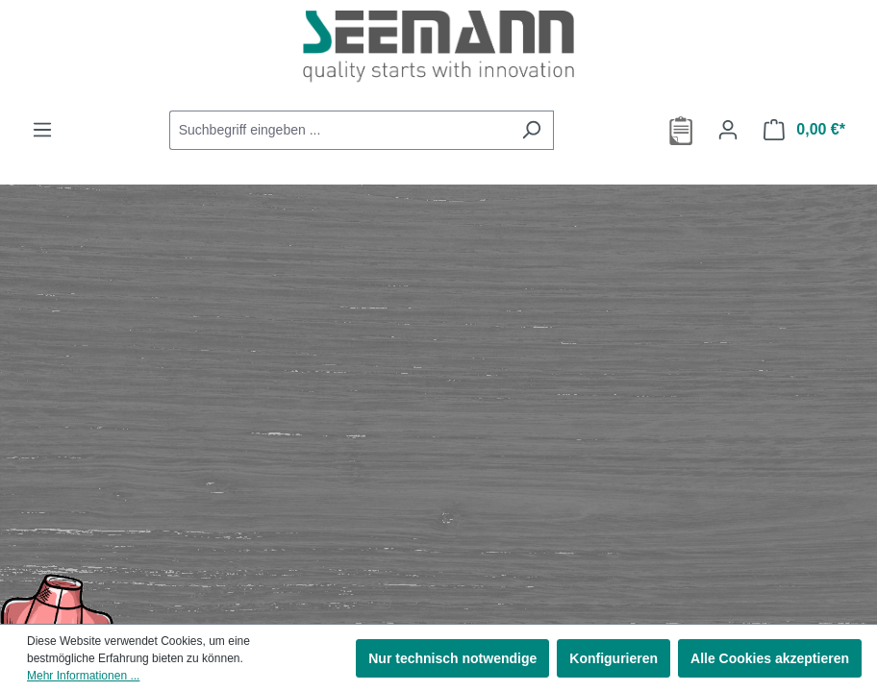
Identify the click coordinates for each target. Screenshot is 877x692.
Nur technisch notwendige (452, 658)
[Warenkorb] (804, 130)
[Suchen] (531, 130)
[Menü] (42, 130)
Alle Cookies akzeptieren (769, 658)
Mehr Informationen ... (83, 675)
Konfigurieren (613, 658)
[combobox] (339, 130)
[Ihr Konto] (728, 130)
